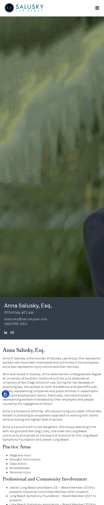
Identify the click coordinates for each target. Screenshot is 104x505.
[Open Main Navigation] (97, 8)
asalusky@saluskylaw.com (25, 319)
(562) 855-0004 (15, 324)
